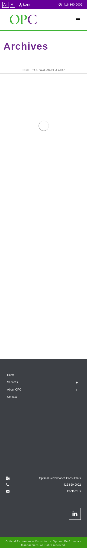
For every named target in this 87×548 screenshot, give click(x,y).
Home (26, 70)
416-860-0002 (73, 4)
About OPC (14, 389)
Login (24, 4)
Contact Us (74, 491)
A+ (5, 5)
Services (12, 382)
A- (12, 5)
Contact (12, 396)
